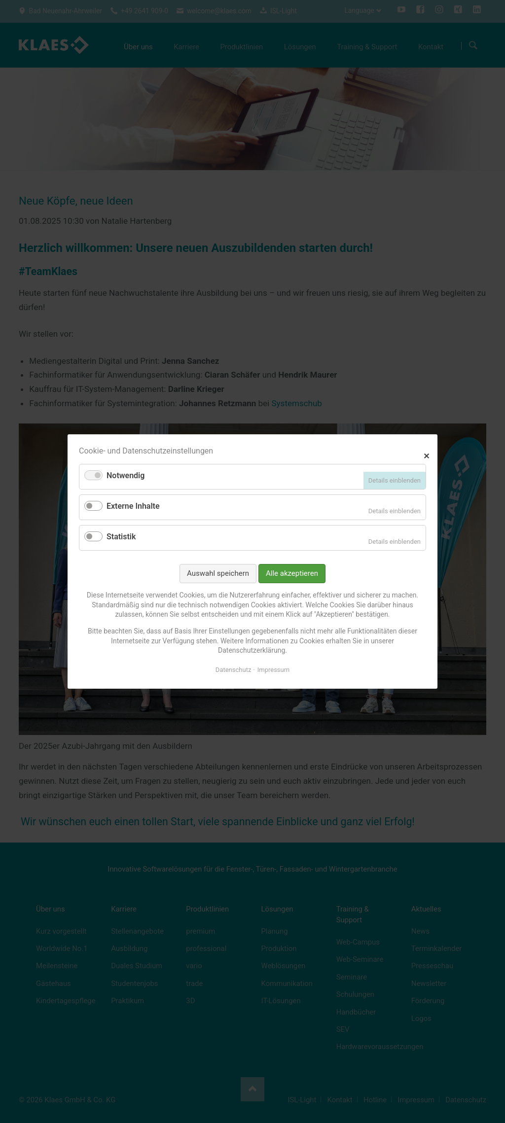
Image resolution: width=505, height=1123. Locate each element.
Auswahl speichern (218, 573)
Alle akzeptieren (292, 573)
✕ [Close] (426, 455)
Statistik (121, 536)
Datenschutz (233, 669)
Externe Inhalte (133, 506)
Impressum (273, 669)
